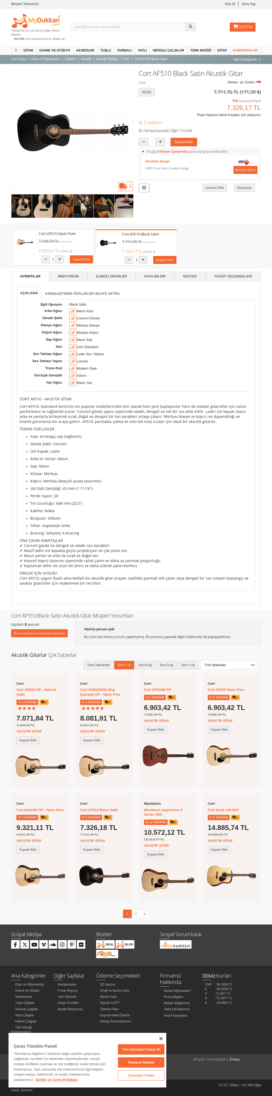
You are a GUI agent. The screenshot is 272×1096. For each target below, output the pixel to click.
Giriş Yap (249, 4)
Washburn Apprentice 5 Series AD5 (163, 812)
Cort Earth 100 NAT (223, 810)
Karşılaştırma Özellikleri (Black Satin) (82, 293)
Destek (190, 276)
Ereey (235, 1059)
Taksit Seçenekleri (233, 276)
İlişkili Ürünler (111, 276)
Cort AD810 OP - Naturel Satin (36, 692)
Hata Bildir (155, 276)
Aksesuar (85, 50)
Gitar (28, 50)
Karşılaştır (244, 187)
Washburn (152, 804)
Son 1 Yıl (124, 664)
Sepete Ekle (184, 141)
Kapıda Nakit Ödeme (115, 1015)
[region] (87, 1060)
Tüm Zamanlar (98, 664)
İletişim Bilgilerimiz (177, 1003)
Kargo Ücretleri (68, 1003)
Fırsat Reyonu (68, 990)
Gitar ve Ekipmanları (29, 984)
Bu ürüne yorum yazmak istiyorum (39, 633)
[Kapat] (161, 1038)
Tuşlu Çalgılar (25, 1003)
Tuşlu (105, 50)
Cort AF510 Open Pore (57, 233)
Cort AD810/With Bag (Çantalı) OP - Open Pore (100, 692)
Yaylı (142, 50)
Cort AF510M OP (157, 690)
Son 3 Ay (166, 664)
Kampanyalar (245, 50)
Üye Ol (230, 4)
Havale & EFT (110, 1003)
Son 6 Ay (145, 664)
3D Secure (107, 984)
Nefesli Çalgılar (168, 50)
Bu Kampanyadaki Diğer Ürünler (166, 130)
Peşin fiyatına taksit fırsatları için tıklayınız (229, 115)
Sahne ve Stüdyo (54, 50)
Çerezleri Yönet (141, 1075)
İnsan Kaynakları (176, 1015)
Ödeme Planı (109, 1009)
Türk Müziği (200, 50)
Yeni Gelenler (67, 997)
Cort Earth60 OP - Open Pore (39, 810)
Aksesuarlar (23, 997)
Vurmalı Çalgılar (26, 1009)
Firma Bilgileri (173, 997)
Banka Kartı (108, 997)
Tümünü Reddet (141, 1062)
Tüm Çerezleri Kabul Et (141, 1049)
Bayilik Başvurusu (70, 1009)
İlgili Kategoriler (247, 59)
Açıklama (29, 292)
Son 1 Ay (188, 664)
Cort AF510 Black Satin (140, 234)
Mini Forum (68, 276)
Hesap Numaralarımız (115, 1021)
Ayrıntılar (30, 276)
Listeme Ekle (214, 187)
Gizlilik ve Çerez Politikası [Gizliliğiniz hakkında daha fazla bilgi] (57, 1080)
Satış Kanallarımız (177, 1009)
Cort (142, 82)
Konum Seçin (245, 169)
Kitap (222, 50)
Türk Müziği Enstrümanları (21, 1030)
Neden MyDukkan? (177, 991)
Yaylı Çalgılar (24, 1015)
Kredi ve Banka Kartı (114, 990)
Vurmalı (124, 50)
